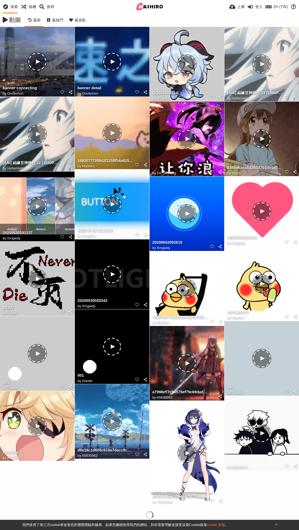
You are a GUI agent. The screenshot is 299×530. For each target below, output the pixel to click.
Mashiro (163, 98)
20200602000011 (242, 238)
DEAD (8, 308)
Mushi (236, 173)
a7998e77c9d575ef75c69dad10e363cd (180, 392)
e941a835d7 (238, 312)
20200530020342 (92, 301)
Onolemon (15, 93)
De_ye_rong (166, 173)
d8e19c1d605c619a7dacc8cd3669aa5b (105, 450)
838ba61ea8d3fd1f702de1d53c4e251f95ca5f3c (255, 168)
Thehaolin (164, 502)
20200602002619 (167, 242)
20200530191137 (17, 233)
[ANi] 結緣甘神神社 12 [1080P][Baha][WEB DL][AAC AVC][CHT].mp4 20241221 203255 (255, 93)
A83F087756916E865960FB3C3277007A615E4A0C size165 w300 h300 (180, 317)
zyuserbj (10, 452)
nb (229, 387)
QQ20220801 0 (165, 93)
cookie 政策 (216, 525)
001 (80, 375)
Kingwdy (88, 236)
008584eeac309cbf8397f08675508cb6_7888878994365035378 (180, 497)
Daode (12, 313)
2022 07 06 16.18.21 (95, 231)
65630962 (164, 397)
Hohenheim (241, 98)
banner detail (89, 88)
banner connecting (20, 88)
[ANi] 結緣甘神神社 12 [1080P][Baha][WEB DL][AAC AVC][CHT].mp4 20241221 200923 (30, 163)
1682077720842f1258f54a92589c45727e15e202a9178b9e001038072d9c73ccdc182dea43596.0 (105, 161)
